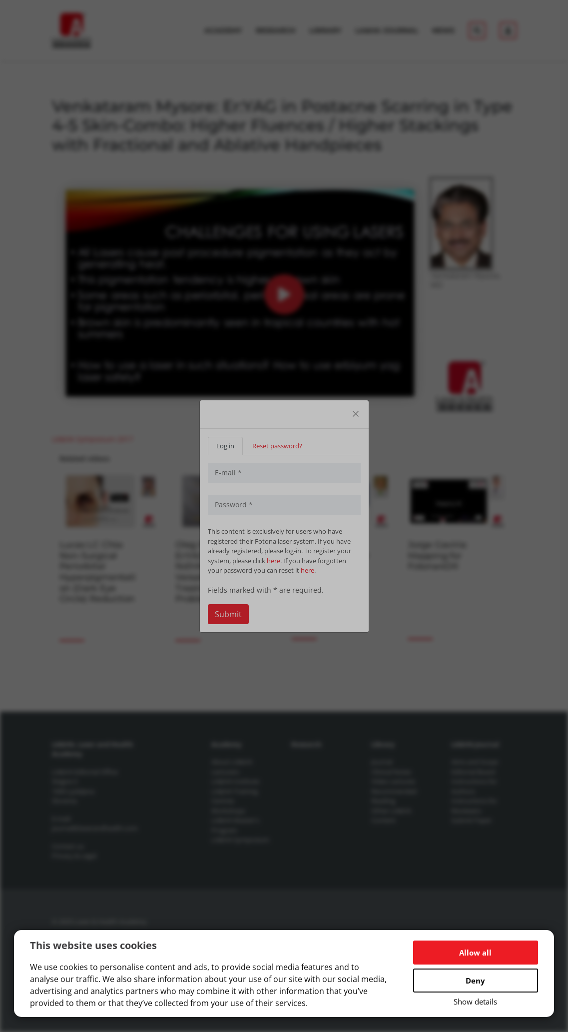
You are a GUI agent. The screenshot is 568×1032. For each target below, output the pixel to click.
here (273, 560)
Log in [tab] (225, 445)
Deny (475, 981)
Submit (228, 614)
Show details (475, 1002)
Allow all (475, 953)
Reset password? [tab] (277, 445)
